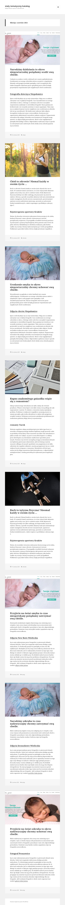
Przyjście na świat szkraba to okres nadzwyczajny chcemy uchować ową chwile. (31, 831)
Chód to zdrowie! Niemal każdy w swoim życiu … (29, 183)
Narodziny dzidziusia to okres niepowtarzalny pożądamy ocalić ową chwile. (32, 72)
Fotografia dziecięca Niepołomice (26, 94)
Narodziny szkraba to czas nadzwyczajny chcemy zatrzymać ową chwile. (32, 723)
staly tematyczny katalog (17, 6)
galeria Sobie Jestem (21, 881)
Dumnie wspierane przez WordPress (19, 901)
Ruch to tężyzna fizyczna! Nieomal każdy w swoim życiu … (30, 511)
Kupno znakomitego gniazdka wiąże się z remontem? (31, 400)
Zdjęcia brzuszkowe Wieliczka (25, 745)
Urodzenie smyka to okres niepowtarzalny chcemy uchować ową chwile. (32, 287)
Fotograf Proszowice (20, 853)
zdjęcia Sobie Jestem (21, 665)
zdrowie (24, 238)
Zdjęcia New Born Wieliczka (24, 638)
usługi (24, 135)
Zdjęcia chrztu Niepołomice (23, 311)
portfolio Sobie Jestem (35, 773)
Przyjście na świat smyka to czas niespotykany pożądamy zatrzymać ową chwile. (30, 616)
